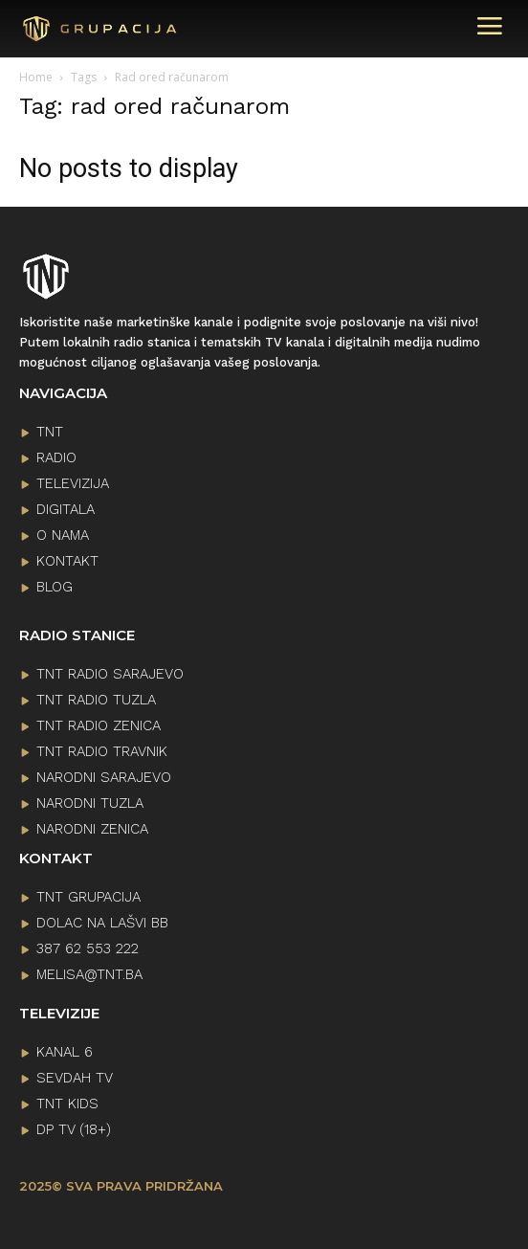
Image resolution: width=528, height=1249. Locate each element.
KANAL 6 (64, 1051)
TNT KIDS (67, 1103)
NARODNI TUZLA (89, 803)
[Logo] (100, 29)
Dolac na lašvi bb (102, 922)
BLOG (54, 586)
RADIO (56, 457)
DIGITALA (65, 509)
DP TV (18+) (73, 1129)
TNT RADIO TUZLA (96, 699)
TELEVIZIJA (72, 483)
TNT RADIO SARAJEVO (110, 673)
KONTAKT (67, 560)
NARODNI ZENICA (92, 828)
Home (36, 77)
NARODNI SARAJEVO (103, 777)
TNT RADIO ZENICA (98, 725)
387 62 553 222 (87, 948)
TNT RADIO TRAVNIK (101, 751)
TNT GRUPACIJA (88, 896)
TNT (49, 431)
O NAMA (62, 535)
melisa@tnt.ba (89, 974)
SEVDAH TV (74, 1077)
